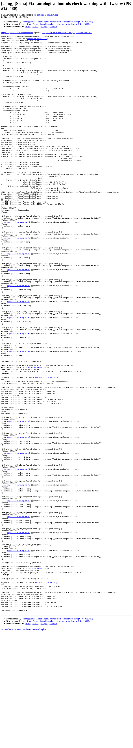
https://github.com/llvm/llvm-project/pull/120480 (67, 33)
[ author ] (53, 26)
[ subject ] (44, 26)
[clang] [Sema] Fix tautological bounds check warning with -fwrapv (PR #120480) (58, 22)
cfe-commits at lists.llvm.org (46, 15)
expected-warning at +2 (18, 260)
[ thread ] (35, 26)
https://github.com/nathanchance (17, 33)
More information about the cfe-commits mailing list (23, 746)
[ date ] (28, 26)
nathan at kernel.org (37, 40)
